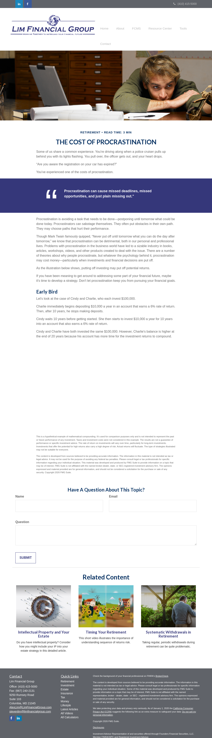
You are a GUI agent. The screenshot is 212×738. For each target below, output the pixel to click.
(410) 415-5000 (185, 3)
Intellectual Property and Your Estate (43, 626)
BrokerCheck (162, 668)
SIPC (111, 729)
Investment (67, 677)
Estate (65, 681)
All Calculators (70, 709)
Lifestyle (66, 697)
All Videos (67, 705)
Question (22, 514)
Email (113, 489)
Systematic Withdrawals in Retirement (168, 626)
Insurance (67, 685)
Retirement (67, 673)
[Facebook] (28, 4)
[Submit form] (25, 550)
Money (65, 693)
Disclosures (98, 720)
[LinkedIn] (19, 4)
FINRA (105, 729)
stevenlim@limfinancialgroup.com (30, 703)
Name (19, 489)
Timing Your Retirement (106, 624)
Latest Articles (69, 701)
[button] (120, 25)
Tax (63, 689)
